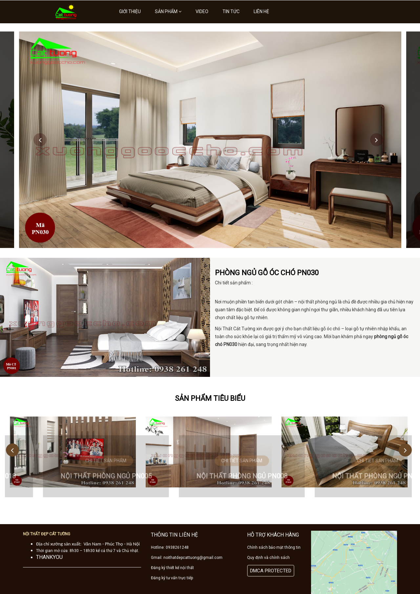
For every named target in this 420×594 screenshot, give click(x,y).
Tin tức (231, 11)
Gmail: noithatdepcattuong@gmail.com (186, 557)
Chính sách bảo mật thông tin (274, 547)
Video (202, 11)
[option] (210, 139)
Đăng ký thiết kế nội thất (172, 567)
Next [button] (376, 139)
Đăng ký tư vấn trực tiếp (172, 578)
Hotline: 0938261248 (170, 547)
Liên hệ (261, 11)
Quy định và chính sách (268, 557)
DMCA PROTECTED (270, 571)
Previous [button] (40, 139)
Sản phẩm (168, 11)
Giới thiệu (130, 11)
